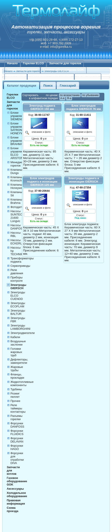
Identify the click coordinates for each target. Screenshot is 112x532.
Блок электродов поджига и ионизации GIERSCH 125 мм (42, 181)
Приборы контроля (17, 279)
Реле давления (17, 271)
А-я (62, 98)
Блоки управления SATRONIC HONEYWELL (19, 128)
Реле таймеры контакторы (18, 408)
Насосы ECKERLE (17, 241)
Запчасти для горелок (65, 63)
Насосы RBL (16, 234)
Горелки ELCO (33, 63)
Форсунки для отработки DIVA (17, 458)
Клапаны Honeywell (17, 186)
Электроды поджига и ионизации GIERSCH (83, 180)
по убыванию (90, 95)
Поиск (48, 85)
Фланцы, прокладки (17, 376)
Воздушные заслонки (18, 343)
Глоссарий (68, 85)
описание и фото (41, 132)
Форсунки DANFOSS (17, 425)
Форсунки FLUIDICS (17, 432)
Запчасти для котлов (22, 69)
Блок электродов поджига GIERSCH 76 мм (83, 107)
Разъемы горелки (17, 417)
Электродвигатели (23, 333)
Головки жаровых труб (16, 352)
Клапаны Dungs (16, 171)
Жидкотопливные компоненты (22, 383)
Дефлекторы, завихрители (19, 361)
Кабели (15, 337)
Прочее (15, 401)
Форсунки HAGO (17, 447)
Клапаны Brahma (16, 201)
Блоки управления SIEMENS (18, 116)
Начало (12, 63)
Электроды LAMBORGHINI (20, 327)
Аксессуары (16, 76)
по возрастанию (70, 95)
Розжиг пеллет (15, 395)
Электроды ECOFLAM (18, 304)
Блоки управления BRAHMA (18, 141)
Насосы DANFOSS (17, 227)
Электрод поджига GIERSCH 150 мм (42, 107)
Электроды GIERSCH (18, 286)
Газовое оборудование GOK (63, 69)
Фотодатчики (19, 207)
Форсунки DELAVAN (17, 440)
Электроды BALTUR (18, 312)
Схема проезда (88, 76)
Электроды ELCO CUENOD (18, 296)
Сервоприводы (20, 265)
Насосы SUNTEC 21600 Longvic (16, 216)
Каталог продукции (21, 85)
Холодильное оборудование (50, 76)
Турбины (16, 389)
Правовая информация (16, 502)
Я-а (69, 98)
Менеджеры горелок (18, 164)
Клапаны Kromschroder (19, 179)
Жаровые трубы (17, 368)
